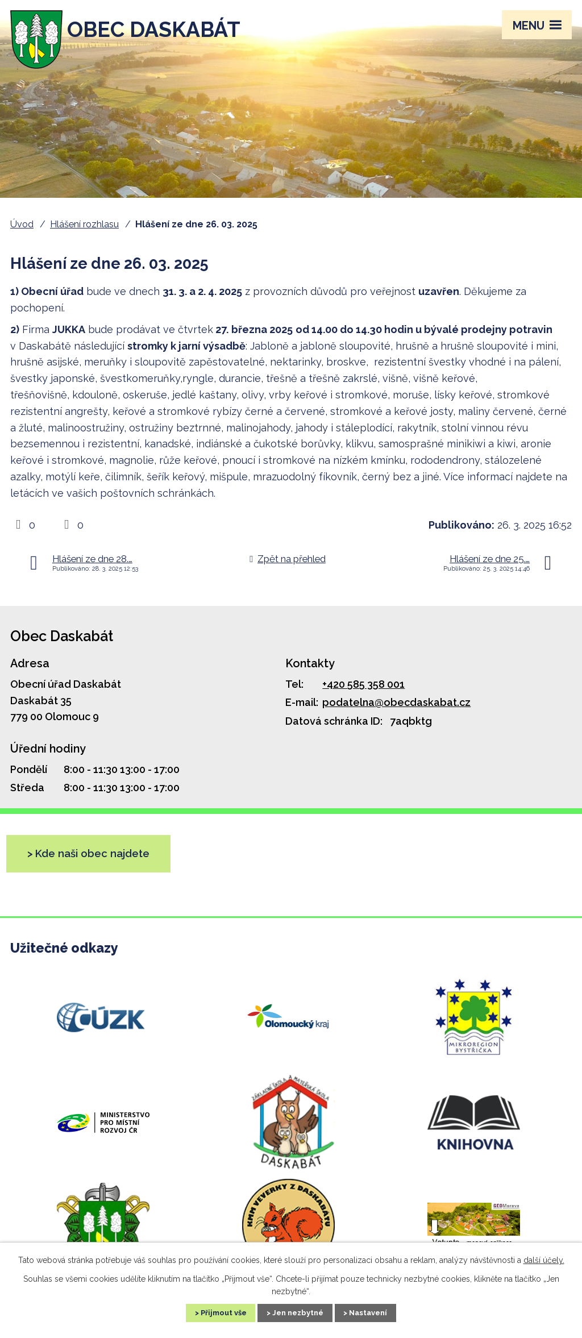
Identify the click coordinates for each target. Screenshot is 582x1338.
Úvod (22, 224)
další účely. (543, 1259)
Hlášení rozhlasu (84, 224)
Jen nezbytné (298, 1311)
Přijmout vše (213, 1311)
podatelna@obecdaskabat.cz (396, 702)
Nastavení (379, 1311)
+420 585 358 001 (363, 684)
